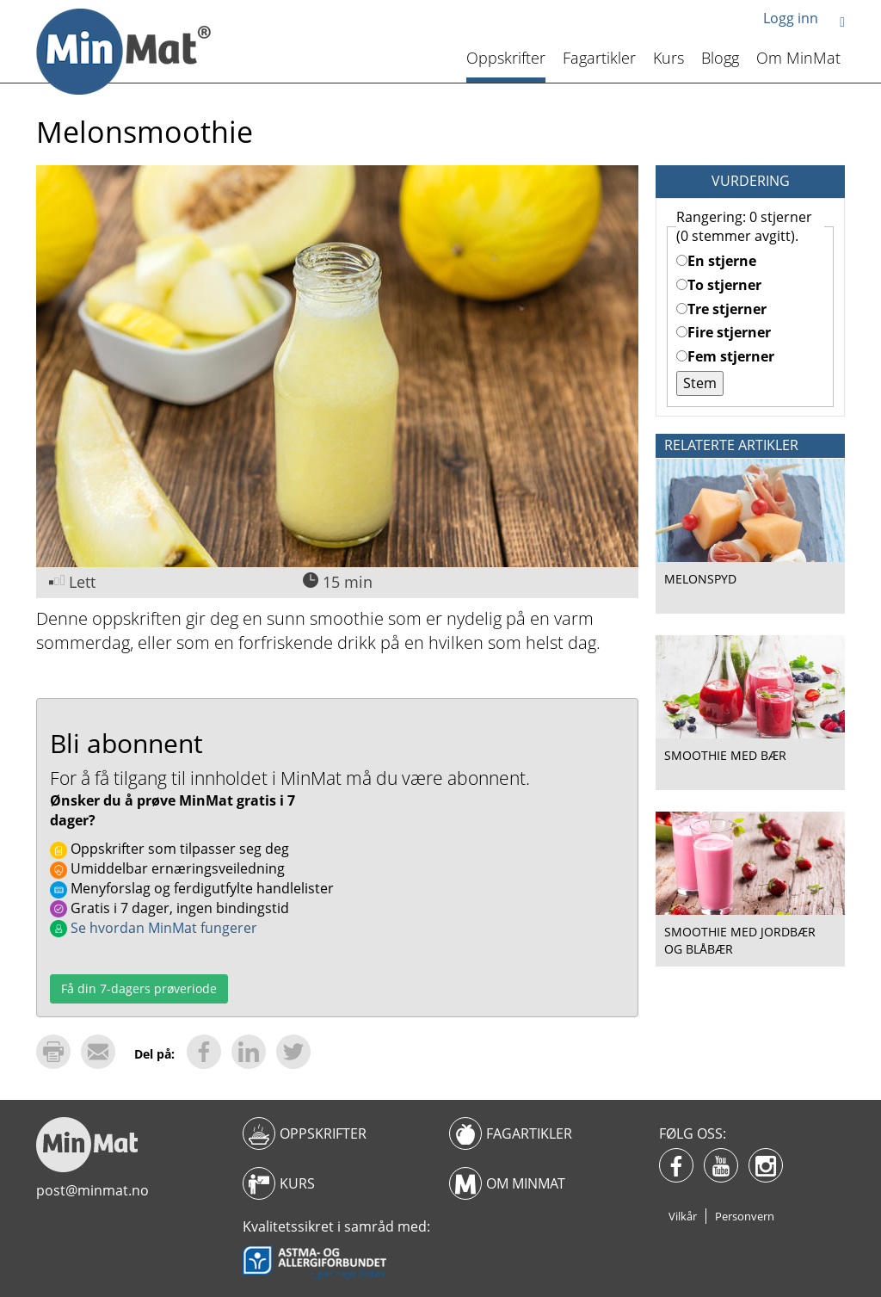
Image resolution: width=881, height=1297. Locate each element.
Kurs (668, 57)
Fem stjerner (725, 356)
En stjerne (716, 260)
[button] (842, 21)
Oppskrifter (505, 57)
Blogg (720, 57)
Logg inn (790, 18)
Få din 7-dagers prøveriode (139, 988)
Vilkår (682, 1216)
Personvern (744, 1216)
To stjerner (718, 284)
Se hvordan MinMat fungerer (153, 927)
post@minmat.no (92, 1190)
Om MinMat (798, 57)
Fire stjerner (723, 332)
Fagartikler (599, 57)
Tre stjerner (721, 309)
